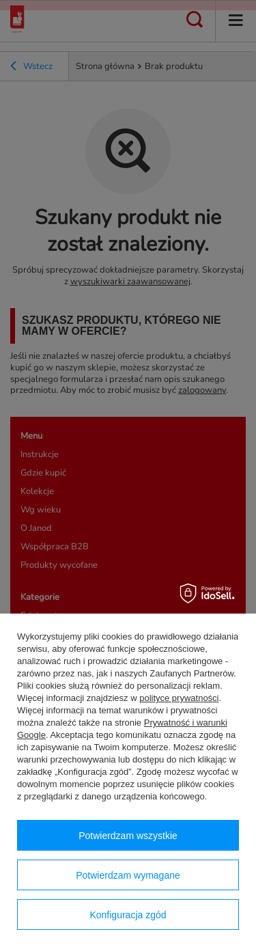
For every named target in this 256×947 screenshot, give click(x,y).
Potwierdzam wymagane (128, 875)
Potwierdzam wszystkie (128, 835)
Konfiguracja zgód (127, 914)
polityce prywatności (178, 698)
